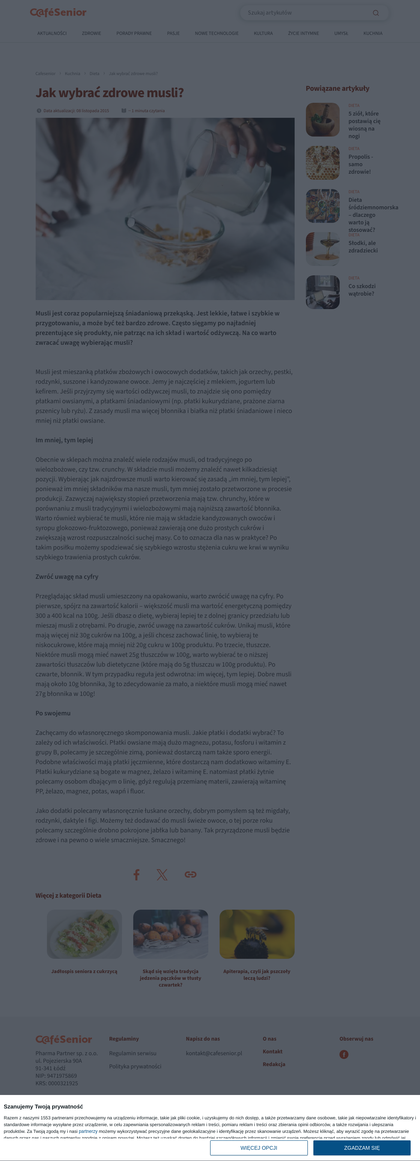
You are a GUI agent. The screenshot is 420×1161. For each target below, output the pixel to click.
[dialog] (210, 1128)
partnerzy (88, 1131)
